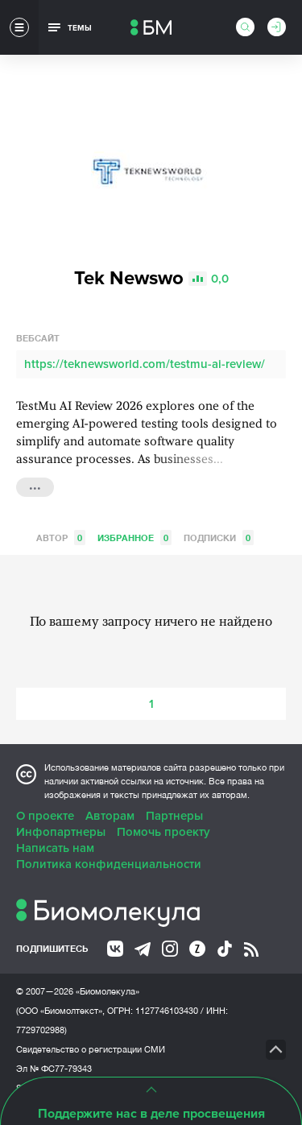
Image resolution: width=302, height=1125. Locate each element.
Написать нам (55, 848)
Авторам (109, 816)
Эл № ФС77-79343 (54, 1068)
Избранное (134, 537)
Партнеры (174, 816)
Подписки (219, 537)
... (35, 486)
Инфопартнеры (60, 832)
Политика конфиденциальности (108, 864)
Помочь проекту (163, 832)
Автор (60, 537)
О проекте (45, 816)
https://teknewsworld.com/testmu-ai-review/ (144, 364)
